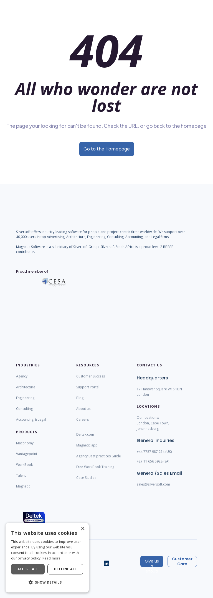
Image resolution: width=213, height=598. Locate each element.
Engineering (25, 402)
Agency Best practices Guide (98, 460)
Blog (79, 402)
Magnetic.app (87, 449)
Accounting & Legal (31, 423)
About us (83, 412)
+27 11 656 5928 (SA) (153, 465)
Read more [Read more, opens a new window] (51, 558)
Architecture (25, 391)
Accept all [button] (28, 569)
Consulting (24, 412)
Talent (21, 479)
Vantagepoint (26, 458)
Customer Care (182, 561)
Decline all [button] (65, 569)
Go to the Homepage (106, 149)
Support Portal (87, 391)
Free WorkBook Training (95, 471)
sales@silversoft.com (153, 488)
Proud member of (32, 275)
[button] (47, 582)
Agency (21, 380)
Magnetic (23, 490)
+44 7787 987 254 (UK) (154, 455)
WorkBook (24, 468)
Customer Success (90, 380)
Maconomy (25, 447)
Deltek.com (85, 438)
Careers (82, 423)
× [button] (82, 529)
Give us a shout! (152, 562)
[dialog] (47, 557)
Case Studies (86, 481)
